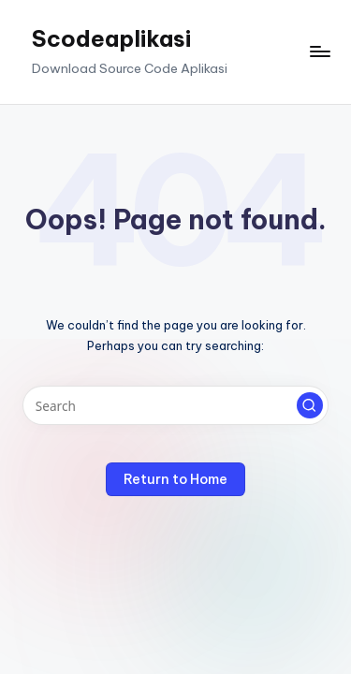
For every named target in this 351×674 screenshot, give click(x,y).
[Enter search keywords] (175, 405)
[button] (310, 405)
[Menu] (319, 52)
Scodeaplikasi (111, 38)
